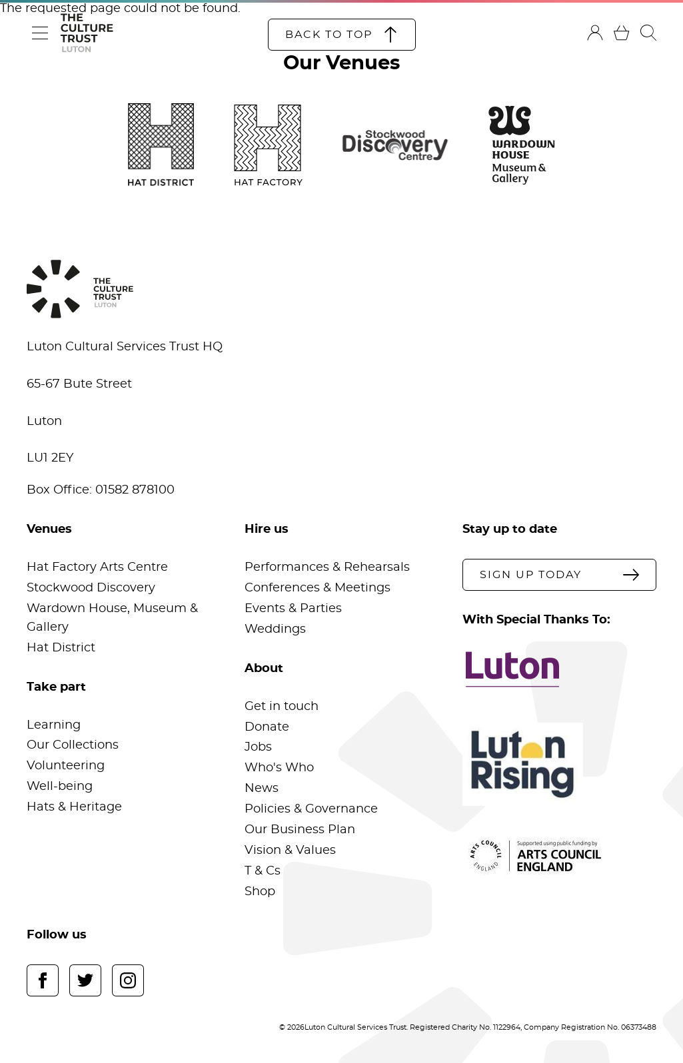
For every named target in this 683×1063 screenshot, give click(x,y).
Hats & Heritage (74, 807)
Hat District (61, 648)
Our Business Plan (300, 830)
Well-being (60, 787)
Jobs (258, 747)
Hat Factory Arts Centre (97, 567)
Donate (267, 727)
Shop (260, 892)
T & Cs (263, 871)
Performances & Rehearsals (327, 567)
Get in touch (282, 707)
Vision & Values (290, 851)
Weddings (275, 629)
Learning (54, 725)
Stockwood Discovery (91, 588)
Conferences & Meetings (317, 588)
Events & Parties (293, 609)
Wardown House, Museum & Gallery (112, 618)
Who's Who (279, 768)
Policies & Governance (311, 809)
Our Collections (73, 745)
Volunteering (66, 766)
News (262, 789)
